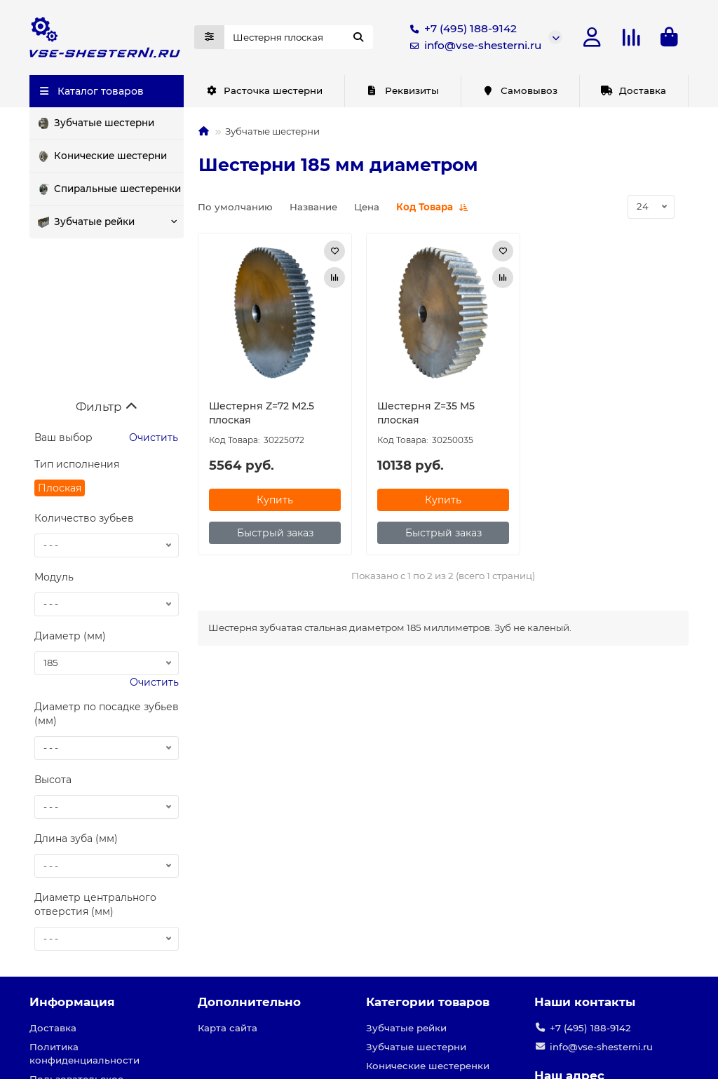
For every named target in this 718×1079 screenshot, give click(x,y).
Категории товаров (427, 871)
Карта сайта (227, 896)
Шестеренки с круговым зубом (427, 960)
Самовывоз (519, 91)
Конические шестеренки (427, 934)
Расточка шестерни (264, 91)
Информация (72, 871)
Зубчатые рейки (86, 223)
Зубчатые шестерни (96, 124)
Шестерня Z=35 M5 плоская (426, 414)
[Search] (298, 38)
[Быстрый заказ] (275, 534)
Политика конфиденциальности (84, 922)
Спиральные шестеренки (109, 190)
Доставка (634, 91)
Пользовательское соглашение (76, 954)
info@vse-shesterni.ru (473, 46)
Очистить (152, 306)
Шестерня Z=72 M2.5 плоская (261, 414)
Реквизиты (402, 91)
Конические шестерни (102, 157)
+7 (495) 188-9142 (461, 29)
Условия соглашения (82, 980)
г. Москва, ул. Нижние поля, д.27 (617, 977)
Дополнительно (249, 871)
